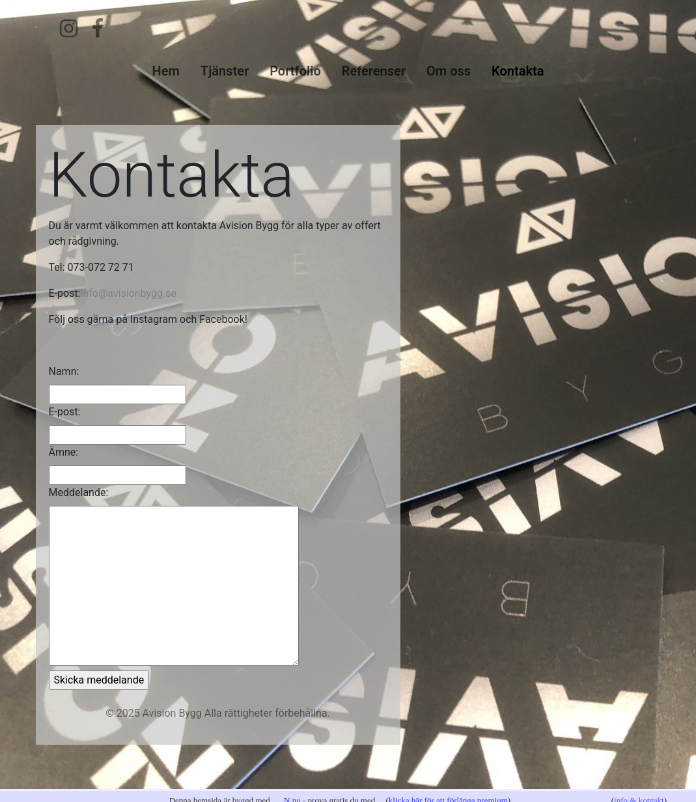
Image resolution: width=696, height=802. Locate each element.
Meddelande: (79, 492)
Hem (166, 71)
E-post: (65, 412)
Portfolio (295, 71)
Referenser (374, 71)
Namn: (64, 371)
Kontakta (518, 71)
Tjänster (225, 71)
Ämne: (64, 452)
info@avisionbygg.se (128, 293)
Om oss (448, 71)
